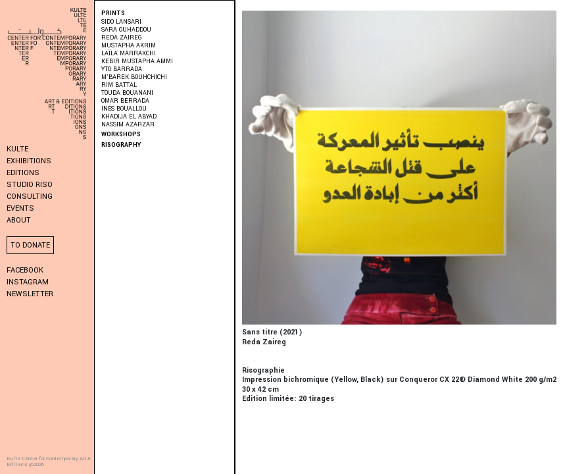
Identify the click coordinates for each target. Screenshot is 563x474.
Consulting (30, 196)
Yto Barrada (121, 69)
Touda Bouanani (127, 93)
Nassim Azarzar (128, 124)
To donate (30, 245)
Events (20, 208)
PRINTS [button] (113, 13)
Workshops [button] (121, 134)
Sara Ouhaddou (126, 30)
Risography (121, 145)
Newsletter (30, 294)
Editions (23, 173)
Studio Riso (30, 185)
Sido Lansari (121, 22)
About (19, 220)
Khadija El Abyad (129, 117)
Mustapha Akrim (128, 45)
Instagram (28, 282)
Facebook (25, 270)
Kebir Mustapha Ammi (137, 61)
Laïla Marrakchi (128, 53)
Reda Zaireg (121, 38)
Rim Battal (119, 85)
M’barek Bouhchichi (134, 77)
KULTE (17, 149)
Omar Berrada (125, 101)
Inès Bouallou (124, 109)
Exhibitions (29, 161)
